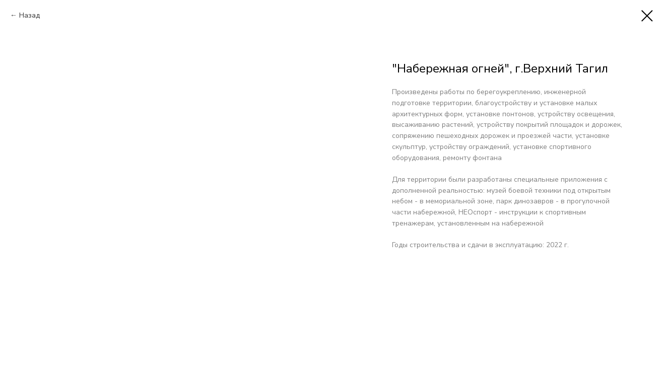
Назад (29, 15)
